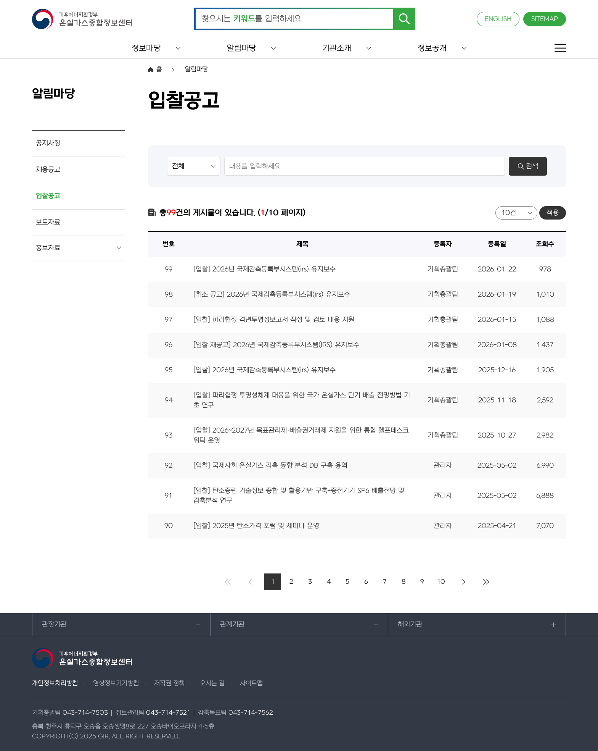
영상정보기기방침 (116, 683)
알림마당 (241, 48)
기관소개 (336, 48)
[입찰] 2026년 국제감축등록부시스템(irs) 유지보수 (264, 269)
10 (441, 581)
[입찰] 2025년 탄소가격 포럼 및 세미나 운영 (256, 526)
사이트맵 (251, 683)
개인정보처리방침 (55, 683)
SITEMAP (544, 19)
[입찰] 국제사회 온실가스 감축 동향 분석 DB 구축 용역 (270, 465)
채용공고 (48, 169)
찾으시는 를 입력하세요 (251, 19)
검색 (528, 166)
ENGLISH (498, 19)
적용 (553, 212)
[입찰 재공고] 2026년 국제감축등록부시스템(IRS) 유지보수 (276, 345)
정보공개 (432, 48)
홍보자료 (48, 248)
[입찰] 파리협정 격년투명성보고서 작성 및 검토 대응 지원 (273, 319)
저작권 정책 (169, 683)
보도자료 (48, 222)
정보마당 (146, 48)
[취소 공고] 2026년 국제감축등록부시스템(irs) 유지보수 (271, 294)
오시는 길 (212, 683)
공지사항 (48, 143)
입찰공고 (48, 196)
